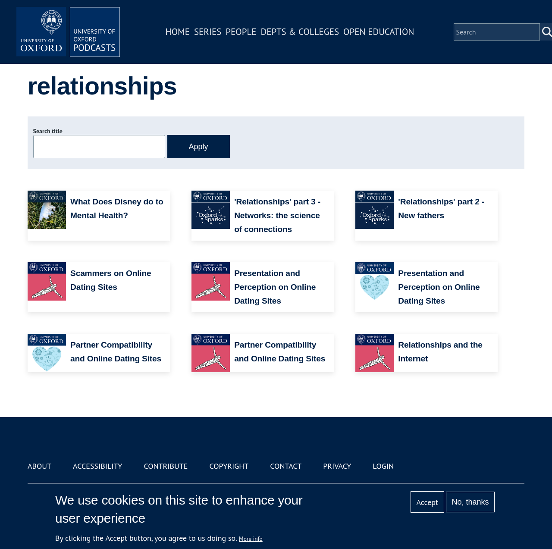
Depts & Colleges (300, 32)
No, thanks (470, 502)
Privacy (337, 466)
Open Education (378, 32)
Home (178, 32)
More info (251, 539)
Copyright (228, 466)
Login (383, 466)
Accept (427, 502)
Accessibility (97, 466)
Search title (48, 131)
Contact (285, 466)
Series (207, 32)
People (241, 32)
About (39, 466)
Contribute (166, 466)
